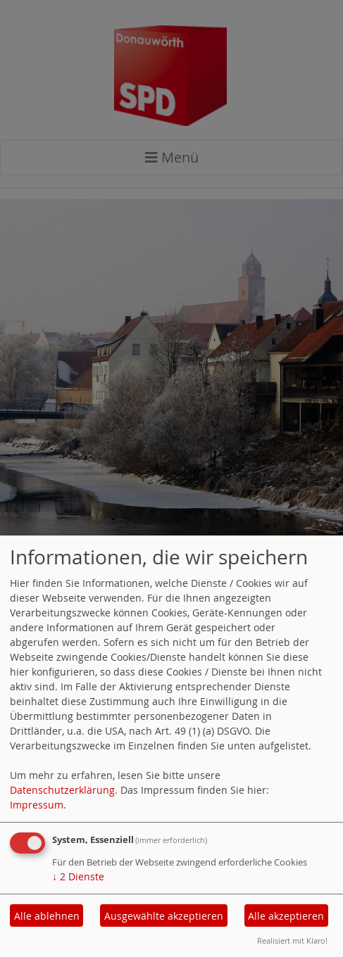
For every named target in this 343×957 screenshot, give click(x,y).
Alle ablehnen (47, 916)
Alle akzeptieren (286, 916)
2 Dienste (78, 876)
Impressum (36, 804)
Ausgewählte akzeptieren (163, 916)
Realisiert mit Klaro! (292, 940)
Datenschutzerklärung (62, 790)
